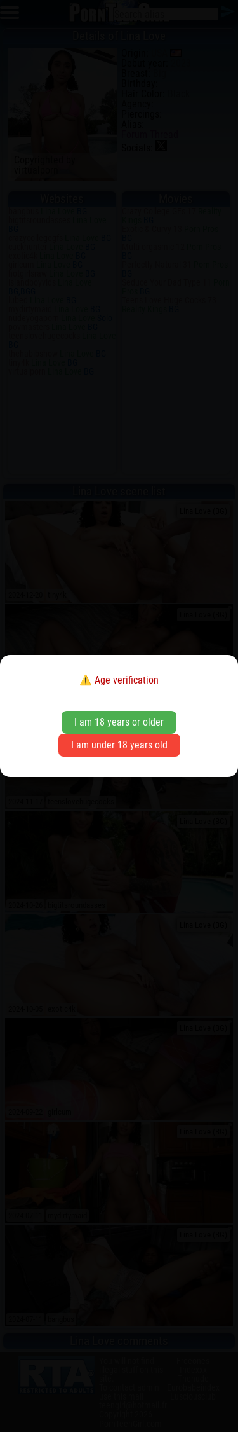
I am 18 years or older (119, 722)
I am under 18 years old (119, 745)
